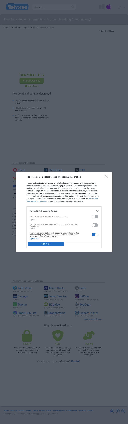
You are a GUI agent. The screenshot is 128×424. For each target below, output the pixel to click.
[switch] (95, 216)
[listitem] (64, 211)
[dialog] (64, 212)
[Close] (107, 177)
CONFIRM (46, 244)
